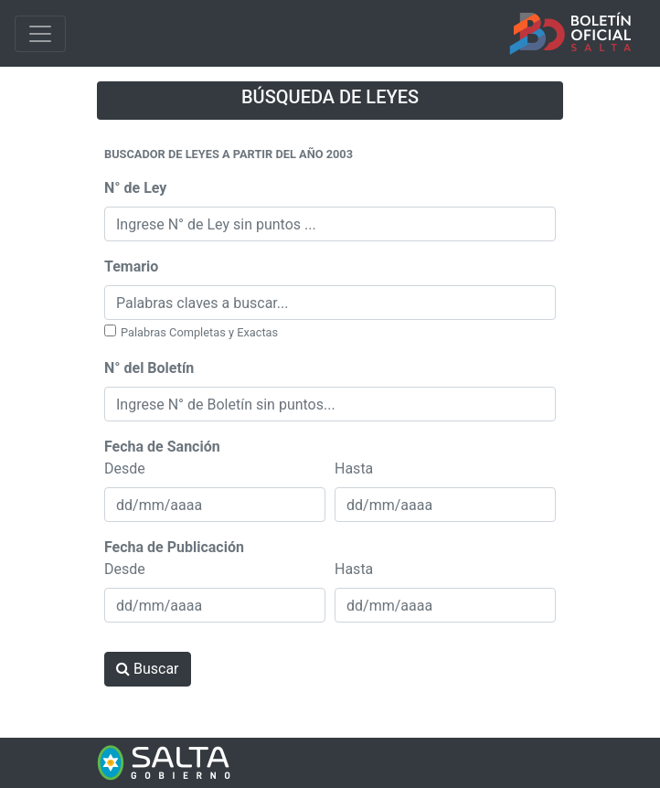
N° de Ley (135, 188)
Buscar (147, 668)
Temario (131, 266)
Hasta (354, 468)
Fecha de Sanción (162, 446)
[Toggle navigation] (40, 34)
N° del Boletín (149, 368)
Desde (124, 468)
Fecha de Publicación (174, 547)
